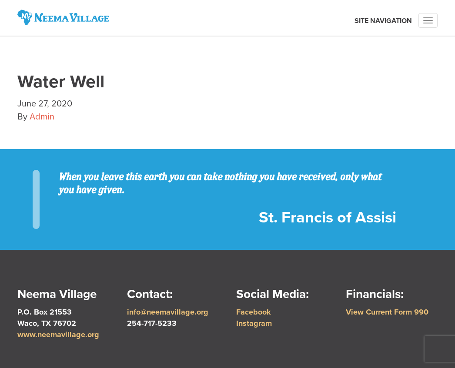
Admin (42, 117)
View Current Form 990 (387, 312)
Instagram (254, 323)
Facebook (253, 312)
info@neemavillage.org (167, 312)
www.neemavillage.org (58, 334)
